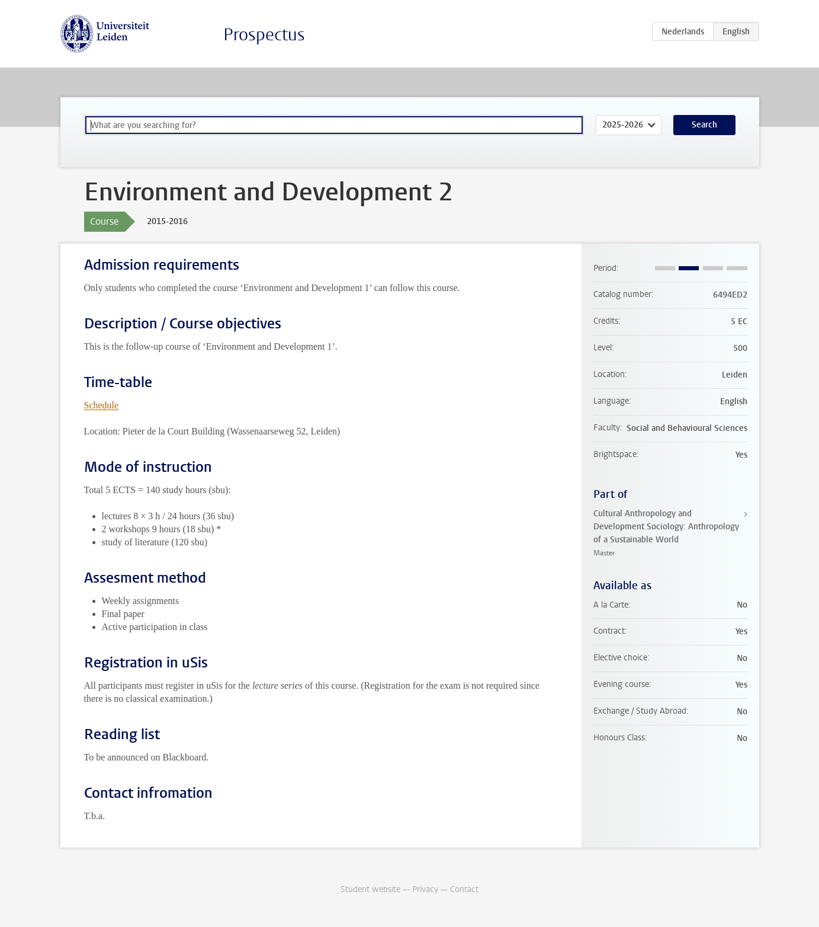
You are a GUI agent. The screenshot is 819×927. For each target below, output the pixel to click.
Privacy (425, 889)
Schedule (101, 405)
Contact (464, 889)
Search (704, 124)
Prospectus (264, 35)
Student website (370, 889)
